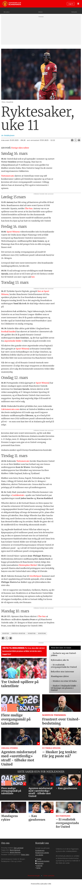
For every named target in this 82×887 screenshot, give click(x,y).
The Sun (29, 208)
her (32, 277)
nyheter (32, 633)
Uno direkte (39, 855)
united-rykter (18, 633)
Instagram (40, 863)
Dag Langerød (18, 848)
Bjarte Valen (25, 854)
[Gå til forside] (12, 4)
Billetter (40, 12)
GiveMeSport (35, 576)
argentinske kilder (12, 341)
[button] (79, 772)
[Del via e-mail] (79, 140)
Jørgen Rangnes (15, 852)
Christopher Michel (28, 565)
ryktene (42, 633)
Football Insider (8, 331)
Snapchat (39, 865)
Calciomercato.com (10, 409)
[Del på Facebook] (72, 140)
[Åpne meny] (78, 3)
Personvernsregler (34, 876)
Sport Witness (13, 232)
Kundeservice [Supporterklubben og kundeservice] (39, 850)
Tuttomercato (8, 176)
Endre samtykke (49, 876)
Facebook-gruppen (43, 861)
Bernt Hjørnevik (15, 850)
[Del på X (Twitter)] (75, 140)
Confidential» (18, 495)
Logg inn (70, 4)
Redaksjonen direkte (42, 852)
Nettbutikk (74, 12)
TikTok (38, 868)
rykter (5, 633)
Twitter (39, 859)
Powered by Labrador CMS (41, 884)
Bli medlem (7, 12)
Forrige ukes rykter (20, 148)
